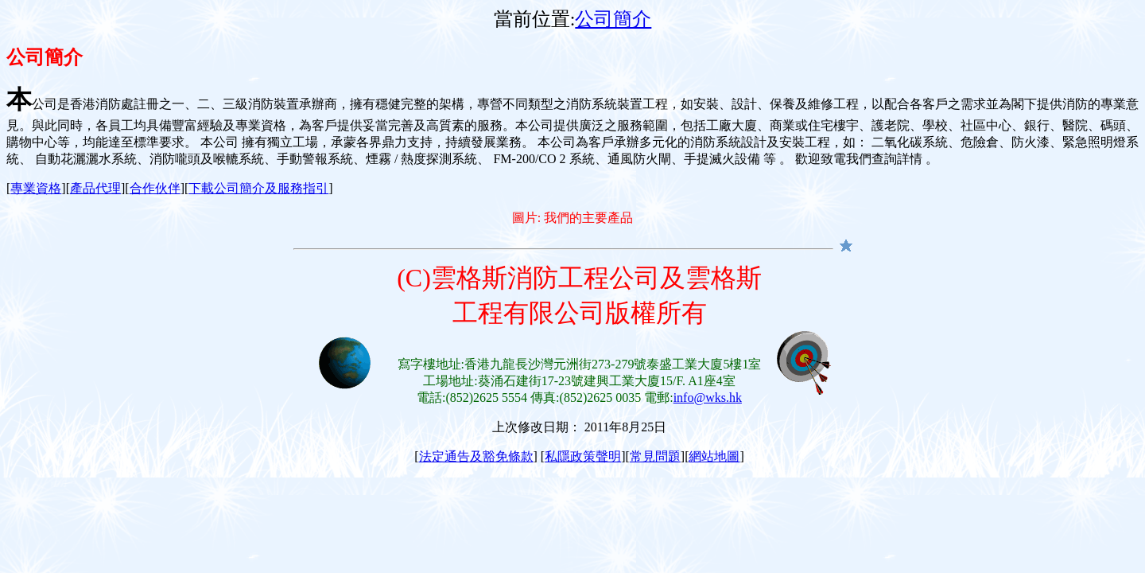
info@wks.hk (707, 397)
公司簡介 (613, 19)
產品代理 (95, 188)
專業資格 (35, 188)
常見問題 (655, 456)
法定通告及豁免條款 (476, 456)
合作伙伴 (155, 188)
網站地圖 (714, 456)
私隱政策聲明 (583, 456)
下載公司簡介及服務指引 (258, 188)
